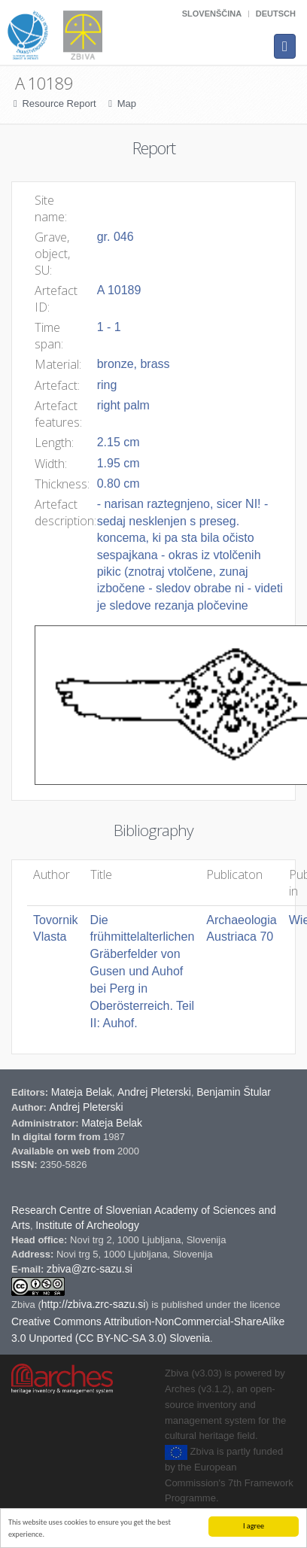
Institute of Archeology (87, 1225)
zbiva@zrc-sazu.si (89, 1269)
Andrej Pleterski (154, 1092)
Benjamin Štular (233, 1092)
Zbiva (24, 1304)
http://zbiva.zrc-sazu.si (93, 1304)
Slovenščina (212, 13)
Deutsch (276, 13)
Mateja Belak (81, 1092)
